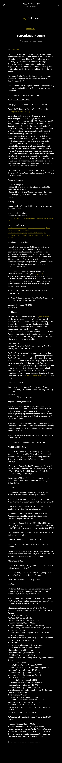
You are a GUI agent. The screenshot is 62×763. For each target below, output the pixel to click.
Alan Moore (15, 50)
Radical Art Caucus (36, 742)
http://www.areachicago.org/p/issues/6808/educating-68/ (30, 233)
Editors (25, 42)
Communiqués (31, 29)
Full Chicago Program (31, 35)
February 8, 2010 (37, 42)
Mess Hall (27, 742)
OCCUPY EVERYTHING (31, 4)
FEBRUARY (13, 742)
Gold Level (20, 742)
